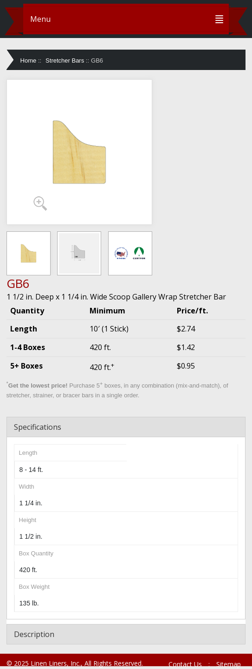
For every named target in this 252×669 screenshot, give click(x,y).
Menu (40, 19)
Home (28, 60)
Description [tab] (34, 634)
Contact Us (185, 664)
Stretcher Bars (64, 60)
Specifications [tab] (37, 427)
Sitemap (228, 664)
